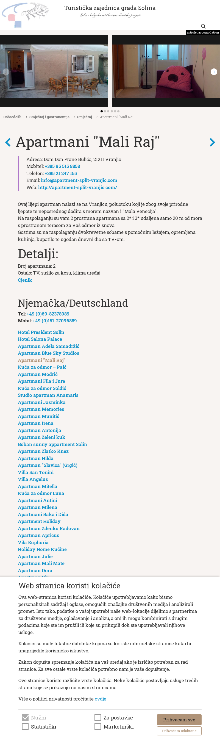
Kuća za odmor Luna (41, 493)
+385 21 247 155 (61, 173)
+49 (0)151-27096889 (55, 320)
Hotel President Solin (41, 332)
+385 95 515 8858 (62, 166)
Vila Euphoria (33, 542)
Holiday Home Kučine (42, 549)
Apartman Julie (35, 556)
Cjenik (25, 280)
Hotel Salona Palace (40, 339)
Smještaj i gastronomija (49, 116)
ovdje (100, 699)
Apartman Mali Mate (41, 563)
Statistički (43, 726)
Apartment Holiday (39, 521)
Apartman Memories (41, 409)
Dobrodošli (12, 116)
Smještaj (84, 116)
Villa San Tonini (36, 472)
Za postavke (118, 717)
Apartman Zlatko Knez (43, 451)
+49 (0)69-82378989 (48, 314)
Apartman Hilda (36, 458)
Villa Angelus (33, 479)
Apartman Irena (36, 423)
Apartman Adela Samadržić (48, 346)
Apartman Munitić (38, 416)
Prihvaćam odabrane (179, 731)
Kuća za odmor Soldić (42, 388)
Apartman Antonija (39, 430)
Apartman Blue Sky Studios (48, 353)
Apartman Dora (35, 570)
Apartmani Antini (37, 500)
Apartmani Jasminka (42, 402)
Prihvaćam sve (179, 719)
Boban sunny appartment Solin (52, 444)
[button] (214, 71)
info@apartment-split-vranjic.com (79, 180)
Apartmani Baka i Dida (43, 514)
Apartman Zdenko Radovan (49, 528)
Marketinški (119, 726)
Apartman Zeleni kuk (41, 437)
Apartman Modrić (38, 374)
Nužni (38, 717)
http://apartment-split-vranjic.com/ (77, 187)
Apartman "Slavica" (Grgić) (47, 465)
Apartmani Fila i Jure (41, 381)
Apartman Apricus (38, 535)
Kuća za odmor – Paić (42, 367)
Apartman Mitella (37, 486)
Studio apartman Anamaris (48, 395)
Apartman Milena (37, 507)
